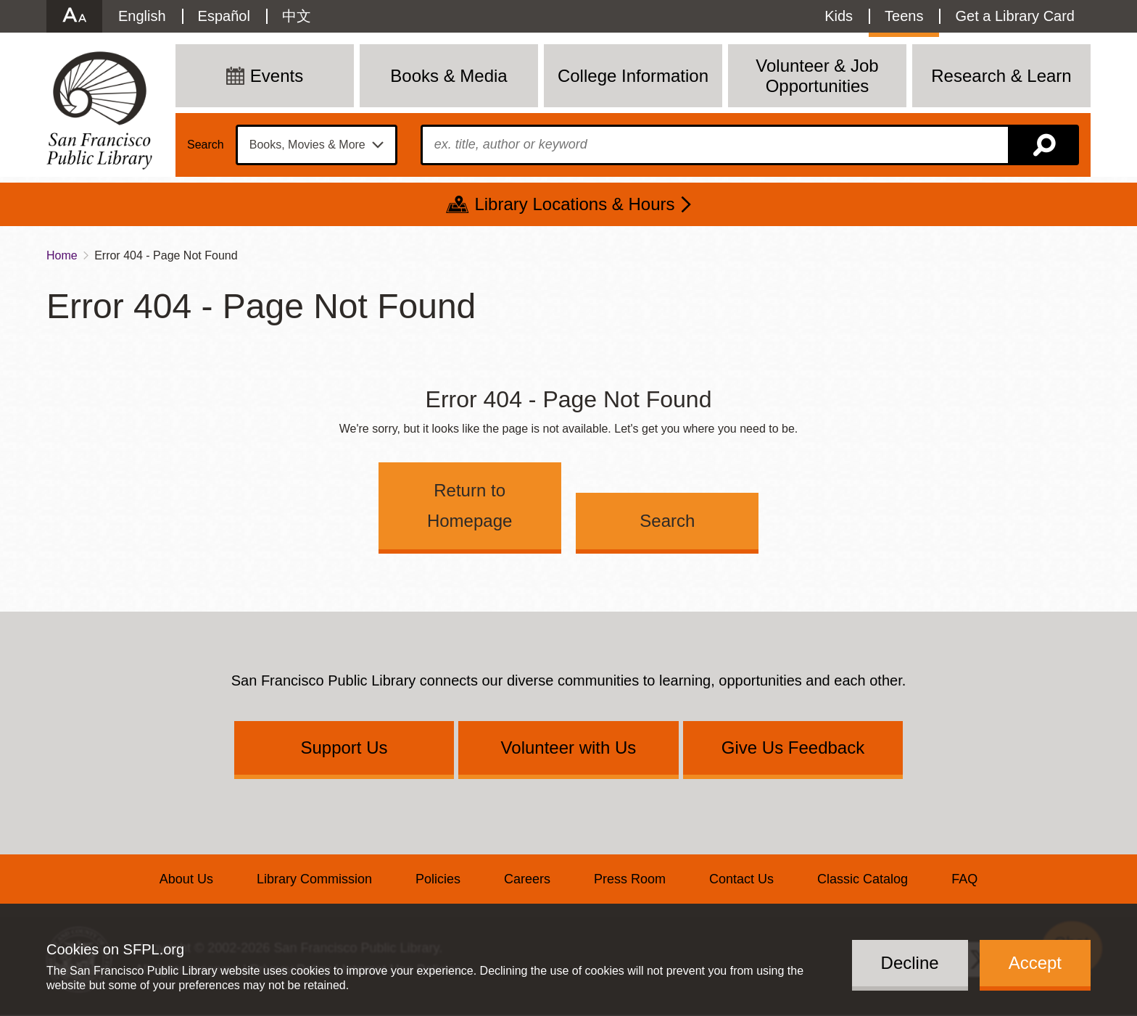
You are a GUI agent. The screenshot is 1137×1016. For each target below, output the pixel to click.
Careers (527, 879)
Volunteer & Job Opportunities (817, 76)
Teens (904, 16)
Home (62, 255)
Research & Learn (1001, 76)
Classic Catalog (862, 879)
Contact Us (741, 879)
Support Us (343, 747)
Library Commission (314, 879)
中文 (296, 16)
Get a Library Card (1015, 16)
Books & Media (448, 76)
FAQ (964, 879)
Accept (1035, 963)
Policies (437, 879)
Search (205, 145)
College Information (633, 76)
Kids (838, 16)
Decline (910, 963)
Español (224, 16)
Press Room (630, 879)
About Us (186, 879)
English (142, 16)
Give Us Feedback (793, 747)
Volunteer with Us (569, 747)
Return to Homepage (469, 505)
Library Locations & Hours (574, 204)
